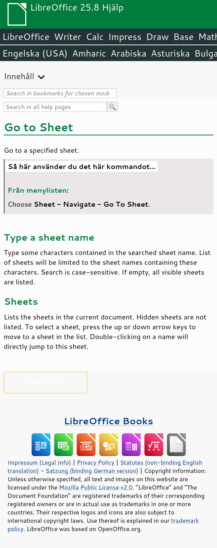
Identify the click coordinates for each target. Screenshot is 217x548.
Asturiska (170, 53)
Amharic (89, 53)
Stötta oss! (45, 381)
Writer (67, 36)
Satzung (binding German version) (92, 471)
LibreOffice (25, 36)
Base (183, 36)
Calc (95, 36)
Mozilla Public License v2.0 (96, 487)
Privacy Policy (95, 462)
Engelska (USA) (35, 53)
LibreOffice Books (108, 420)
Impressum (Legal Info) (39, 462)
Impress (125, 36)
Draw (157, 36)
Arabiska (128, 53)
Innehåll (19, 76)
